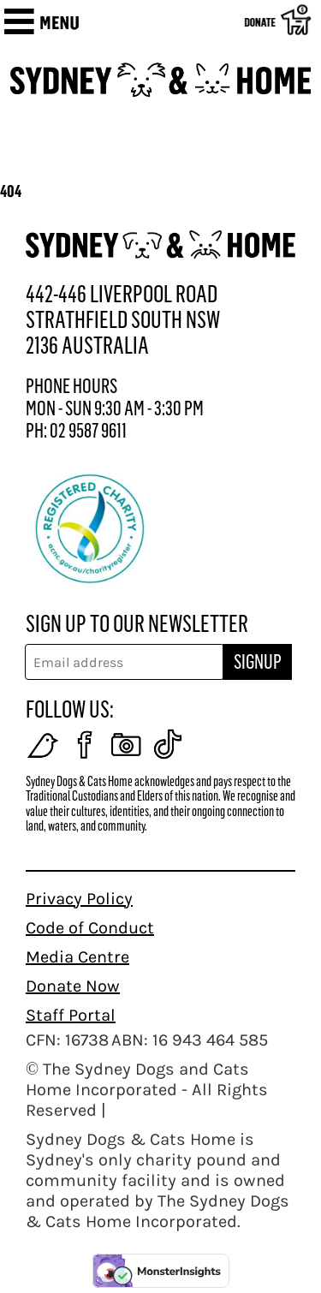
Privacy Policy (79, 899)
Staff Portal (71, 1015)
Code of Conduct (90, 928)
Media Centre (77, 957)
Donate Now (73, 986)
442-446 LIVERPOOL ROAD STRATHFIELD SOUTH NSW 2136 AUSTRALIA (123, 320)
